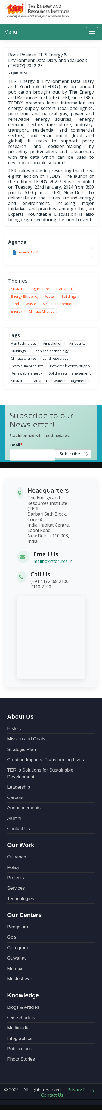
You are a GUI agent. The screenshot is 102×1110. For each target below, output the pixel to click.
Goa (11, 937)
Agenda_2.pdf (28, 252)
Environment (64, 303)
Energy (16, 311)
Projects (15, 877)
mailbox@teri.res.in (52, 561)
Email (15, 445)
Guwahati (17, 958)
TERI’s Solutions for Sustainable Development (40, 773)
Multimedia (18, 1027)
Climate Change (42, 311)
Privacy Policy (81, 1090)
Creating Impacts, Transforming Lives (45, 759)
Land (15, 303)
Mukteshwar (19, 978)
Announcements (24, 807)
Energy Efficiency (25, 296)
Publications (19, 1048)
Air (45, 303)
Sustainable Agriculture (30, 288)
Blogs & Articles (23, 1007)
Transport (64, 288)
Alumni (14, 818)
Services (16, 888)
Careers (15, 797)
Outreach (16, 857)
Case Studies (21, 1017)
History (14, 728)
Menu (10, 31)
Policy (13, 867)
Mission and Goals (26, 738)
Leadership (18, 787)
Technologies (20, 898)
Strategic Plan (21, 749)
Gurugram (17, 947)
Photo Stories (21, 1059)
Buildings (69, 296)
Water (50, 296)
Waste (31, 303)
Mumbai (15, 968)
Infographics (19, 1038)
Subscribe (70, 454)
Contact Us (18, 828)
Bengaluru (17, 927)
